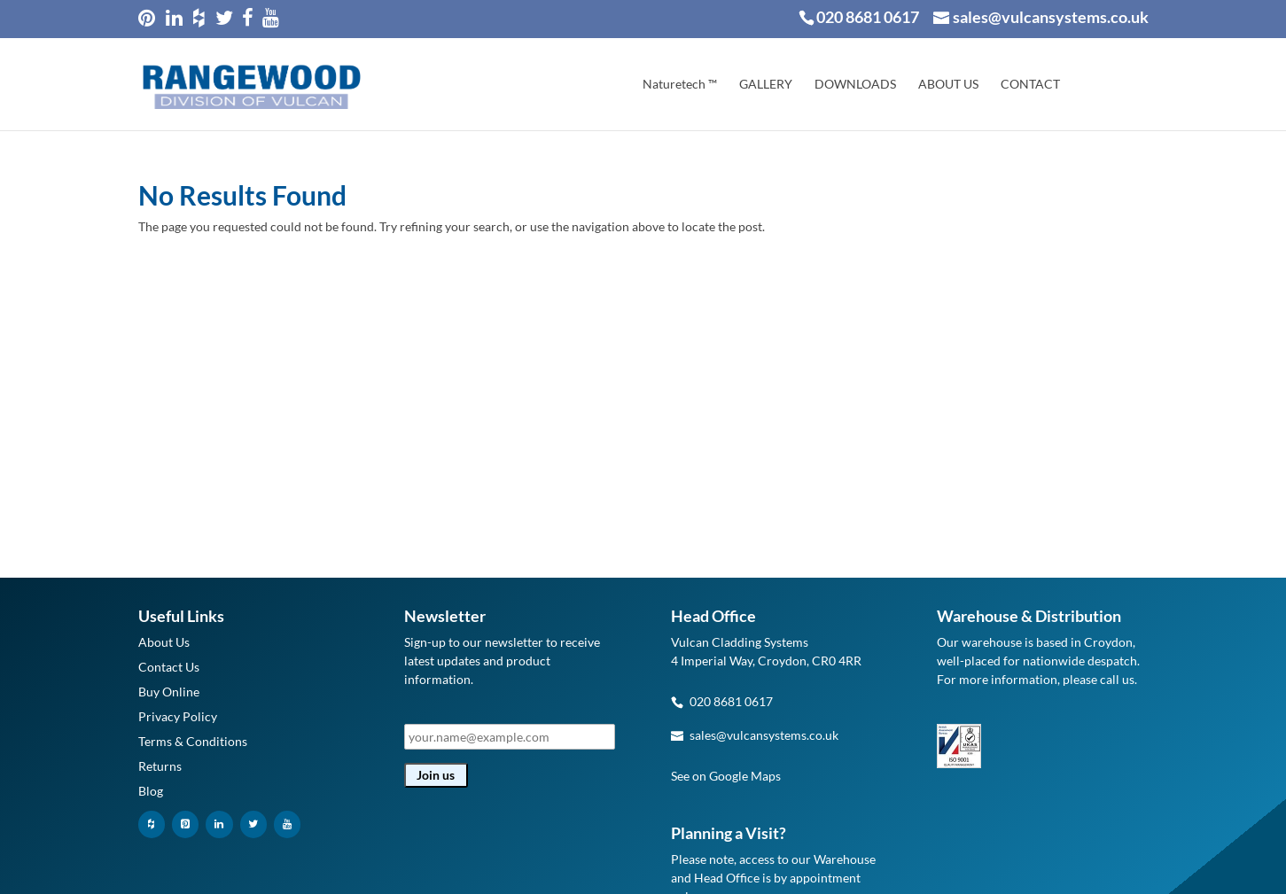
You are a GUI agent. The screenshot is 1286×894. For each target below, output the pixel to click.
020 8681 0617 (867, 17)
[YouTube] (287, 824)
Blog (150, 790)
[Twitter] (253, 824)
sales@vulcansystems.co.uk (764, 734)
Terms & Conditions (192, 741)
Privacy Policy (177, 716)
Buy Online (168, 691)
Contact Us (168, 666)
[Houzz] (151, 824)
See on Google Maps (726, 775)
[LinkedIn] (219, 824)
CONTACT (1030, 84)
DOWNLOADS (855, 84)
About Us (164, 641)
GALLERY (765, 84)
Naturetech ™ (680, 84)
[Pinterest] (185, 824)
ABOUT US (948, 84)
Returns (160, 766)
